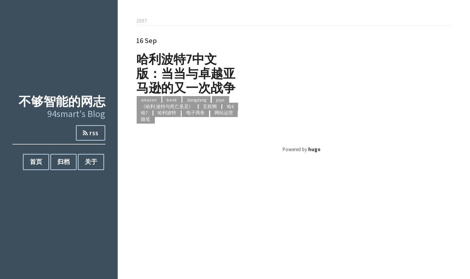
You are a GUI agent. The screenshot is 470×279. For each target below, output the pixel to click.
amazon (149, 100)
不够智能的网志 (62, 101)
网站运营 (223, 113)
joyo (220, 100)
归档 (63, 161)
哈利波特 (167, 113)
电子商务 (195, 113)
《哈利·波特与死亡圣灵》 (167, 106)
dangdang (196, 100)
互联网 (210, 106)
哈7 (144, 113)
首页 (36, 161)
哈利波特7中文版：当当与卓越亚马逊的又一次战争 (185, 73)
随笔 (145, 119)
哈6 (230, 106)
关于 (91, 161)
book (171, 100)
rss (90, 133)
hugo (314, 149)
